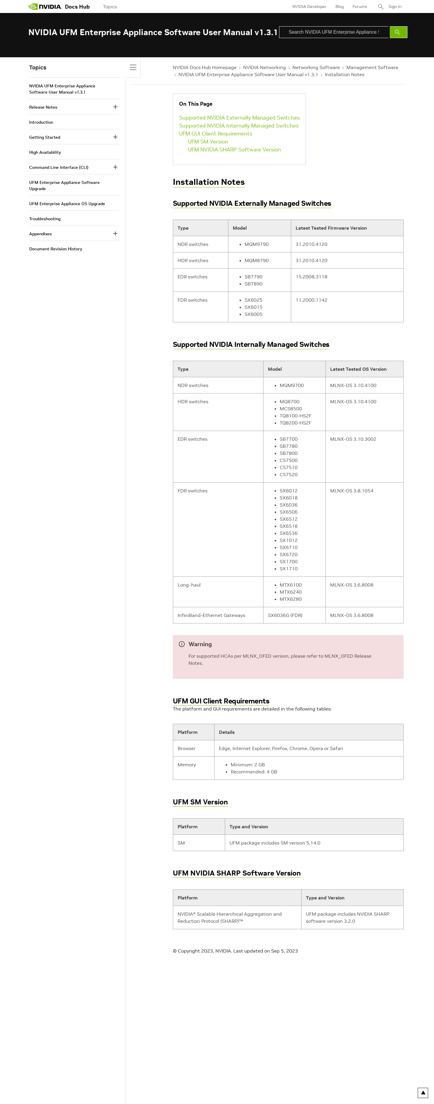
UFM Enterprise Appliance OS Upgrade (67, 203)
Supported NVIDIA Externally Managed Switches (239, 117)
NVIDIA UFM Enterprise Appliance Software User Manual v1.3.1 (248, 74)
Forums (360, 6)
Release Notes (43, 107)
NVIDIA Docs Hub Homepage (205, 67)
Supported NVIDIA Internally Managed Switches (239, 125)
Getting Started (44, 137)
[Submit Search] (398, 32)
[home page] (45, 6)
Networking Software (316, 67)
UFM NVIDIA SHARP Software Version (234, 149)
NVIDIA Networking (264, 67)
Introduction (41, 122)
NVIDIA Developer (309, 6)
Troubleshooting (44, 218)
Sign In (395, 6)
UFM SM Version (208, 141)
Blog (339, 6)
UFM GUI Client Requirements (215, 133)
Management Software (372, 67)
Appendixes (40, 233)
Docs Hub (77, 6)
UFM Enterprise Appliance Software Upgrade (64, 185)
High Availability (45, 152)
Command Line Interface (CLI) (59, 167)
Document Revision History (55, 248)
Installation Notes (344, 74)
